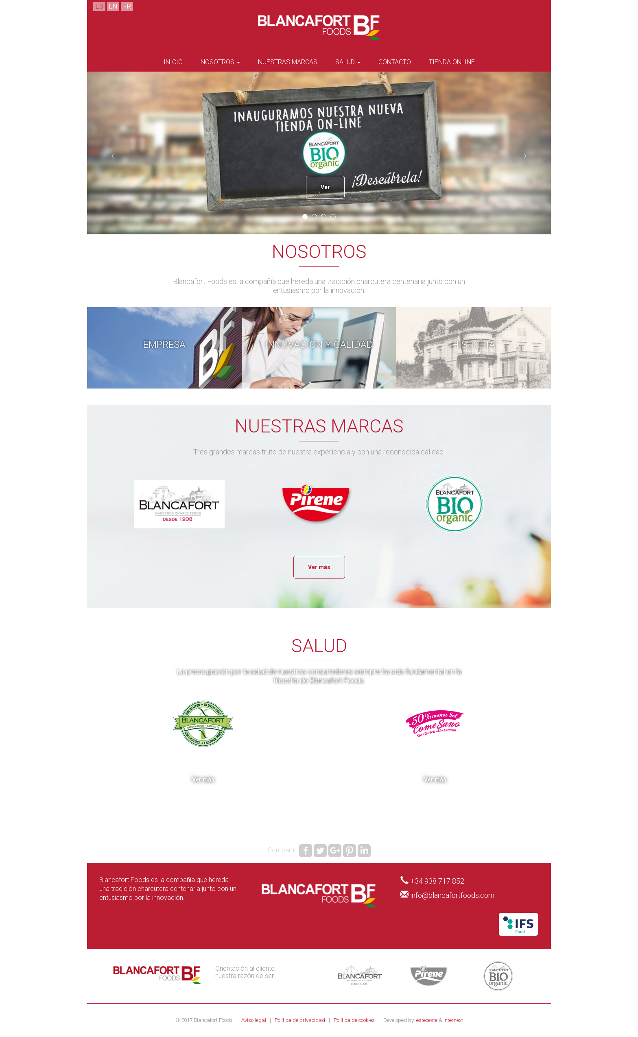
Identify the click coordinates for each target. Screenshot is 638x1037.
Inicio (173, 62)
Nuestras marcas (287, 62)
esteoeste (426, 1020)
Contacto (394, 62)
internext (453, 1020)
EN (113, 6)
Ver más (319, 567)
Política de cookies (355, 1020)
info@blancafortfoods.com (452, 895)
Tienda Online (452, 62)
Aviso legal (254, 1020)
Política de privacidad (300, 1020)
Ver (325, 187)
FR (127, 6)
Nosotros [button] (220, 62)
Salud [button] (348, 62)
